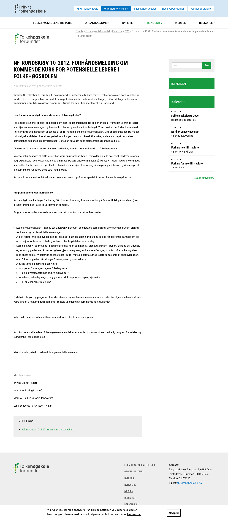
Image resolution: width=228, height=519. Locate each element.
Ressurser (206, 23)
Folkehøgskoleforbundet (116, 8)
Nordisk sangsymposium (185, 131)
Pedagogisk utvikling (201, 8)
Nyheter (128, 23)
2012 (127, 31)
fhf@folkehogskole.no (189, 483)
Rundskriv (117, 31)
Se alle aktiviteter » (204, 177)
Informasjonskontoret (145, 8)
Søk (207, 65)
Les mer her (134, 514)
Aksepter (173, 513)
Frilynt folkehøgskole (87, 8)
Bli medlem (178, 83)
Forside (79, 31)
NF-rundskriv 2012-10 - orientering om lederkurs (48, 429)
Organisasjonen (97, 23)
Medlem (181, 23)
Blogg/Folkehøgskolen (173, 8)
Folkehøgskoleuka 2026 (185, 115)
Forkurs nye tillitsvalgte (185, 147)
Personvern (131, 504)
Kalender (178, 101)
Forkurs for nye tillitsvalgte (187, 163)
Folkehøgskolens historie (52, 23)
